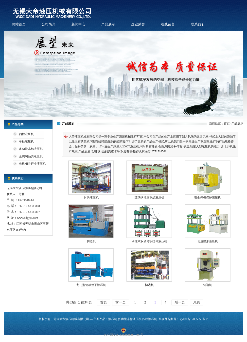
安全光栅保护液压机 (207, 197)
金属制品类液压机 (31, 156)
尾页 (196, 302)
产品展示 (108, 24)
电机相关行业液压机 (32, 163)
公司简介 (48, 24)
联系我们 (198, 24)
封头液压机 (91, 197)
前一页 (120, 302)
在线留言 (168, 24)
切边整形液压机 (207, 241)
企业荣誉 (138, 24)
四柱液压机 (26, 134)
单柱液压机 (26, 141)
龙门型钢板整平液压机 (91, 285)
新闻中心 (78, 24)
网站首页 (19, 24)
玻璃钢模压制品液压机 (149, 197)
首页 (227, 123)
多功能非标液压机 (31, 149)
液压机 (112, 319)
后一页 (180, 302)
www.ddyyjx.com (27, 218)
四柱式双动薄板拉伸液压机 (149, 241)
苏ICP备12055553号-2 (194, 319)
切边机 (91, 241)
